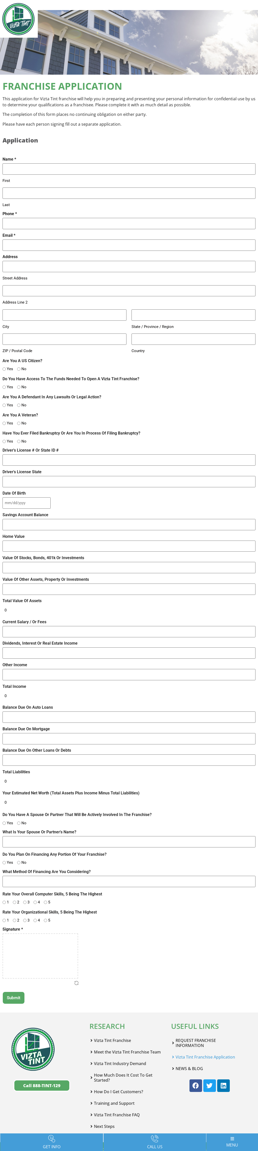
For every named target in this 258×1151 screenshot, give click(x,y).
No (22, 360)
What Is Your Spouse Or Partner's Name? (39, 805)
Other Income (15, 645)
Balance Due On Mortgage (26, 706)
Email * (9, 232)
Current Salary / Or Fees (24, 605)
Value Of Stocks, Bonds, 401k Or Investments (43, 544)
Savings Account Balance (25, 503)
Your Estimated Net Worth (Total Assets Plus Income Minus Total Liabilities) (71, 767)
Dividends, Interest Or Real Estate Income (40, 625)
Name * (9, 159)
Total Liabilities (16, 747)
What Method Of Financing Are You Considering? (47, 844)
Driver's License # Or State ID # (31, 442)
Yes (8, 360)
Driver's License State (22, 462)
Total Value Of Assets (22, 585)
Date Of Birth (14, 483)
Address (10, 253)
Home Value (14, 523)
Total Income (14, 666)
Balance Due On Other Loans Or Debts (37, 727)
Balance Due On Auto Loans (28, 686)
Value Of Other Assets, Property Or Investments (46, 564)
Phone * (10, 212)
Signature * (13, 900)
